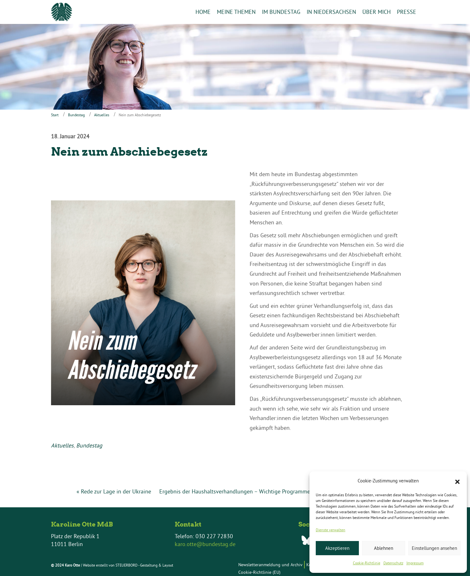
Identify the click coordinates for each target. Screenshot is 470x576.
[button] (457, 481)
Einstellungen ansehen (434, 548)
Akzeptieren (337, 548)
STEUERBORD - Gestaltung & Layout (144, 565)
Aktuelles (101, 114)
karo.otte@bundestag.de (205, 544)
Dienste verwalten (330, 529)
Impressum (415, 563)
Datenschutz (393, 563)
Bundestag (76, 114)
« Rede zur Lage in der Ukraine (113, 491)
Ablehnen (383, 548)
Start (55, 114)
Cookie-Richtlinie (366, 563)
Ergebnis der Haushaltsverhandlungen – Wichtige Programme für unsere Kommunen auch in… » (276, 491)
